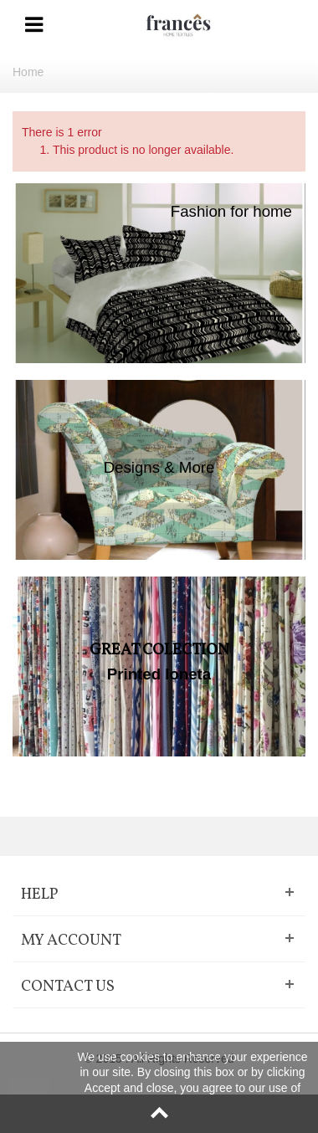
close (30, 1087)
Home (28, 72)
